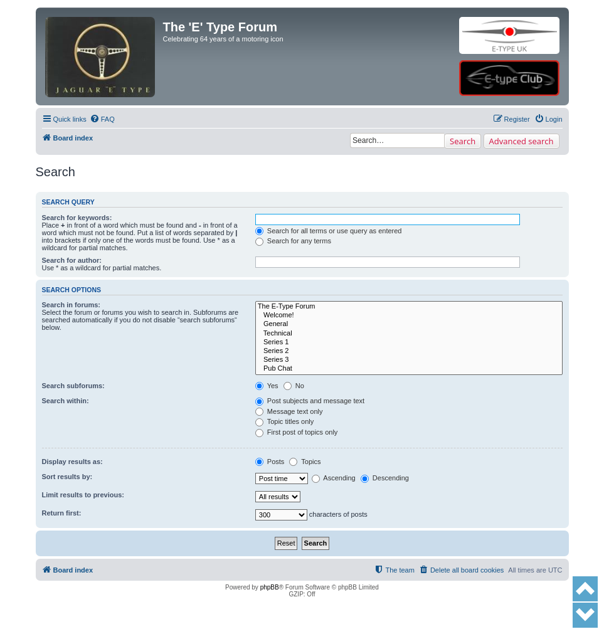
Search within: (65, 400)
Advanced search (521, 141)
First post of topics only (296, 432)
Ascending (334, 478)
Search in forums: (71, 305)
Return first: (62, 513)
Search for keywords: (77, 217)
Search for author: (72, 260)
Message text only (289, 411)
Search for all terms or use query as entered (328, 231)
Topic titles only (284, 421)
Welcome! (409, 315)
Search (462, 141)
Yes (266, 385)
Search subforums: (73, 385)
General (409, 324)
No (293, 385)
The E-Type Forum (409, 306)
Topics (305, 461)
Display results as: (72, 461)
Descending (385, 478)
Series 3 (409, 360)
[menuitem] (102, 119)
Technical (409, 333)
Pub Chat (409, 368)
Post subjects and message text (309, 400)
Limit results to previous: (83, 495)
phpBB (269, 587)
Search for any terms (293, 241)
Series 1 (409, 342)
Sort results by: (67, 476)
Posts (270, 461)
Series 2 (409, 351)
